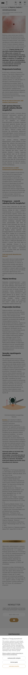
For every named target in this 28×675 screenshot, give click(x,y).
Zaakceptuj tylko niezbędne (14, 658)
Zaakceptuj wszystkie (14, 666)
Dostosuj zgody (14, 662)
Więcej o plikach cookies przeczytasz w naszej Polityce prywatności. (12, 654)
